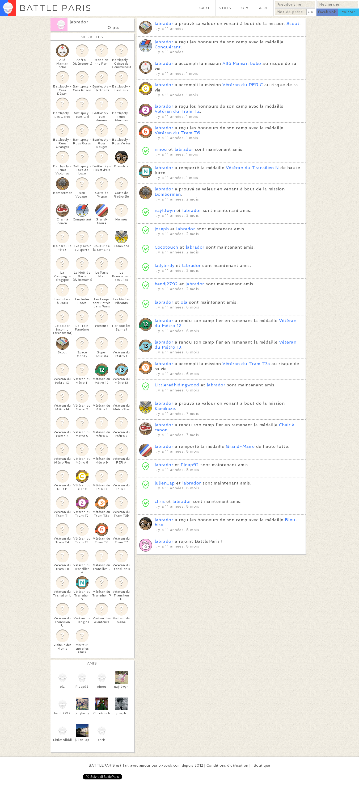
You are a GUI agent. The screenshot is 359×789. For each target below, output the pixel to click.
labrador (79, 21)
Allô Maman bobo (241, 63)
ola (184, 302)
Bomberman (168, 194)
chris (160, 501)
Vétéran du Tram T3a (246, 363)
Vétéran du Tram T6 (177, 132)
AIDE (264, 8)
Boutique (262, 765)
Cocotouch (166, 247)
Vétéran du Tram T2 (177, 111)
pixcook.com (170, 765)
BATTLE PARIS (55, 8)
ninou (161, 149)
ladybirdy (165, 265)
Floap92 (190, 464)
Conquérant (168, 46)
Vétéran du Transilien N (252, 167)
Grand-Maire (240, 446)
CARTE (205, 8)
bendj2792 (166, 283)
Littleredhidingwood (177, 384)
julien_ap (165, 483)
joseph (162, 228)
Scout (292, 23)
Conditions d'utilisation (227, 765)
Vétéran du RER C (242, 84)
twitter (348, 12)
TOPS (244, 8)
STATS (225, 8)
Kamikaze (165, 408)
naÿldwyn (165, 210)
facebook (327, 12)
